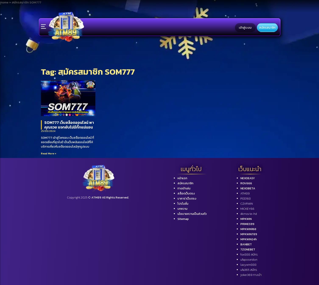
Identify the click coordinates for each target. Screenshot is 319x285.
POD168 (245, 198)
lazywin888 (248, 265)
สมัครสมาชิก (267, 27)
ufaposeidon (248, 259)
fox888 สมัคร (249, 254)
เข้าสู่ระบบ (245, 27)
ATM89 (245, 193)
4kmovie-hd (248, 214)
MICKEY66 (247, 209)
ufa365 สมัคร (248, 270)
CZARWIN (246, 203)
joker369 (251, 275)
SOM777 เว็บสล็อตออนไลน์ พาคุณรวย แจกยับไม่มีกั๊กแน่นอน (69, 125)
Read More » (48, 153)
